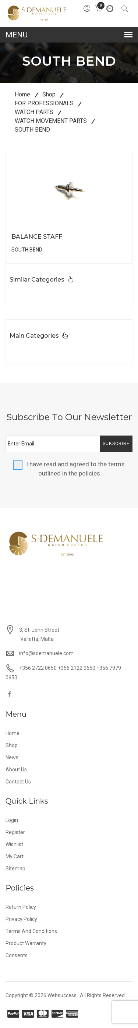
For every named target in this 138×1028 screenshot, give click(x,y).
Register (15, 832)
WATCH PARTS (34, 112)
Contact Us (18, 782)
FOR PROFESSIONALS (44, 103)
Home (22, 94)
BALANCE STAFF (36, 236)
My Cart (15, 856)
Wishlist (14, 844)
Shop (49, 94)
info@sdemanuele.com (46, 653)
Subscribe (116, 443)
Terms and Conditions (31, 931)
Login (12, 820)
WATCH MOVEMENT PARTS (51, 120)
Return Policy (21, 907)
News (12, 757)
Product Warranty (26, 943)
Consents (17, 955)
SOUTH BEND (32, 129)
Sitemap (15, 868)
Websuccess (62, 995)
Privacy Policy (21, 919)
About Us (16, 769)
